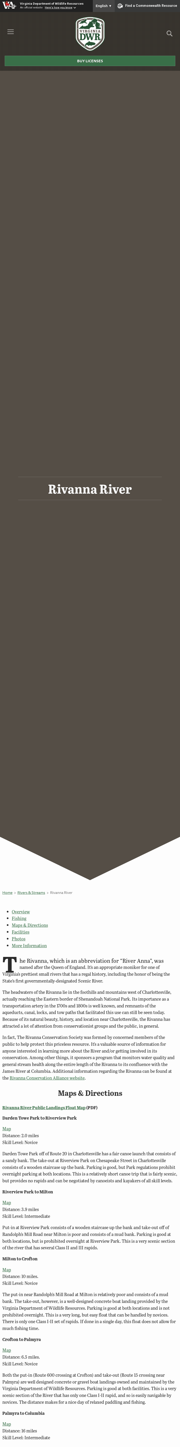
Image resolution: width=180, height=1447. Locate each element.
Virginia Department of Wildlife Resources (52, 3)
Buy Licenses (90, 61)
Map (6, 1128)
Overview (21, 911)
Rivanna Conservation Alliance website (47, 1078)
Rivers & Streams (31, 892)
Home (7, 892)
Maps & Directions (30, 925)
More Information (29, 945)
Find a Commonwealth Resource (147, 6)
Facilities (20, 932)
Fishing (19, 918)
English (104, 6)
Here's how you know (58, 7)
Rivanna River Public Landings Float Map (44, 1108)
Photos (18, 939)
